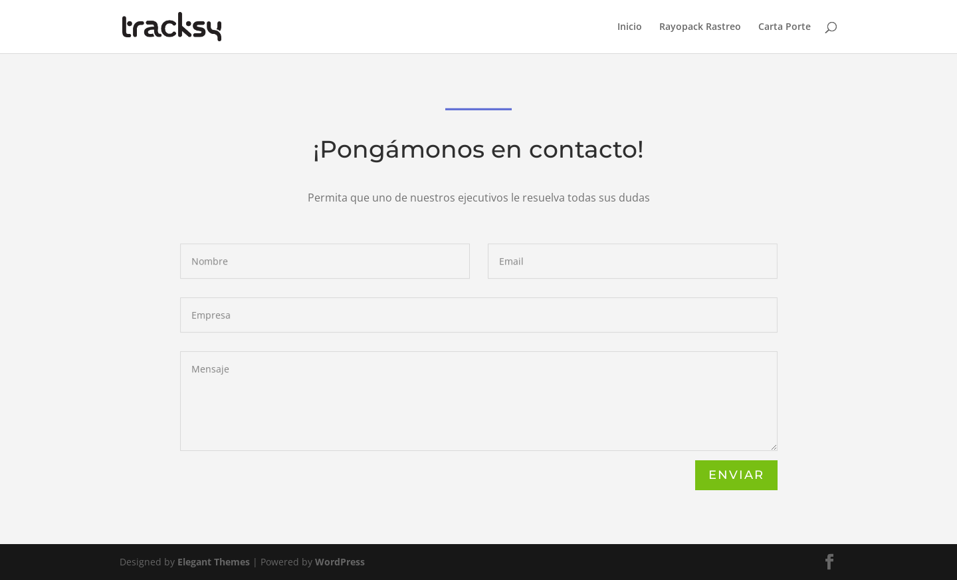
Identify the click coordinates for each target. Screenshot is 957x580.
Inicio (629, 27)
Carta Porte (784, 27)
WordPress (340, 561)
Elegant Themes (213, 561)
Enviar (736, 475)
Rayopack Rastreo (700, 27)
